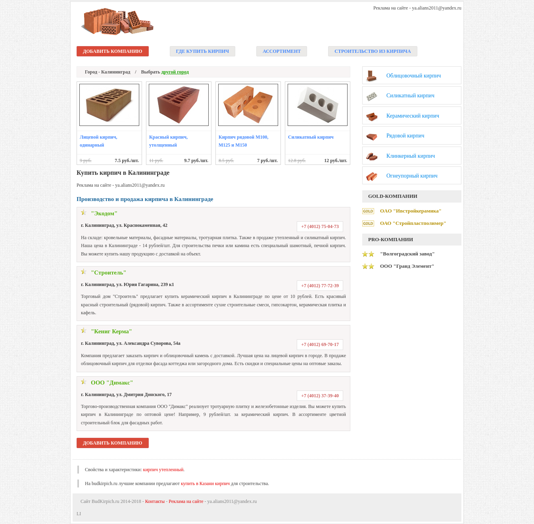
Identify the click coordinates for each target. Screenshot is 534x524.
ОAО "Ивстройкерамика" (411, 211)
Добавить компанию (112, 51)
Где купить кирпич (202, 51)
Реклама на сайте (186, 501)
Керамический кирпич (412, 116)
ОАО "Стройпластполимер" (413, 223)
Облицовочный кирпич (413, 76)
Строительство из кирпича (372, 51)
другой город (175, 72)
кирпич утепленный (163, 469)
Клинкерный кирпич (410, 156)
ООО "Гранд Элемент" (407, 266)
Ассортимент (282, 51)
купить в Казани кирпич (205, 483)
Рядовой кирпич (405, 136)
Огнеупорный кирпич (412, 176)
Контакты (155, 501)
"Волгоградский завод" (407, 254)
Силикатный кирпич (311, 137)
